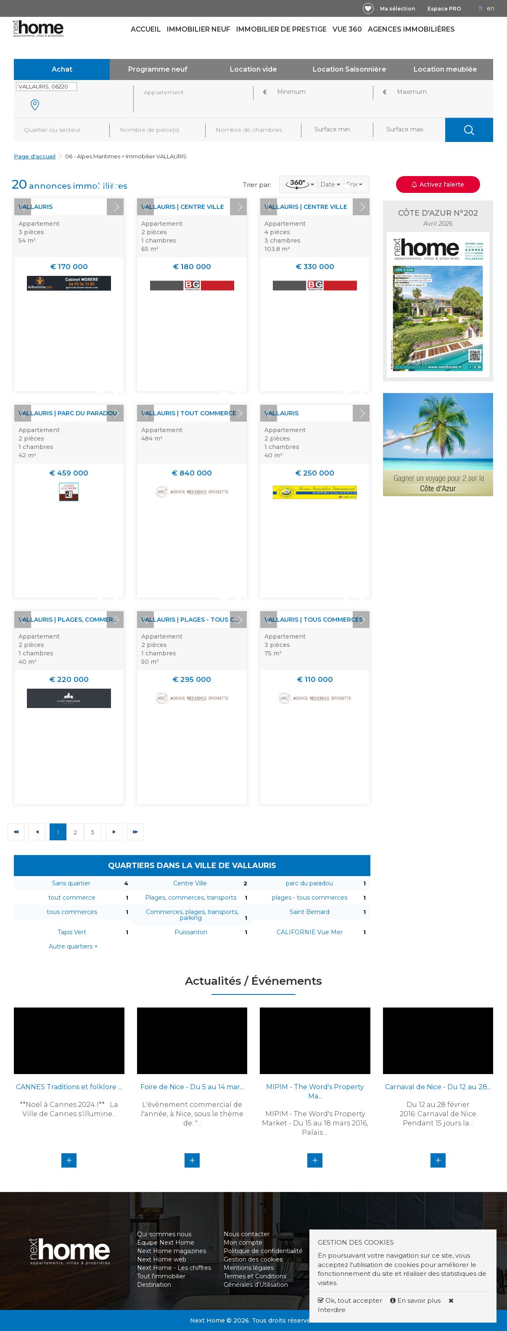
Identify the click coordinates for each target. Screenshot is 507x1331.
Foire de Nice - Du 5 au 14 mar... (192, 1087)
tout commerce (71, 897)
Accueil (146, 29)
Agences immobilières (411, 29)
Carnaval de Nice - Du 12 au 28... (438, 1087)
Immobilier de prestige (281, 29)
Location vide (253, 69)
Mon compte (243, 1242)
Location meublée (445, 69)
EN (490, 8)
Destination (154, 1284)
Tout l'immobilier (161, 1276)
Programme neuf (157, 69)
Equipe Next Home (165, 1242)
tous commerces (72, 912)
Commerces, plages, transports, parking (192, 915)
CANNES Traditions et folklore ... (69, 1087)
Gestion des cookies (253, 1259)
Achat (62, 69)
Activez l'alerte (438, 184)
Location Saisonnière (349, 69)
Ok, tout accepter (350, 1300)
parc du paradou (309, 883)
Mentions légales (249, 1268)
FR (481, 8)
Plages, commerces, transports (190, 897)
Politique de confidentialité (263, 1251)
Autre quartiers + (73, 946)
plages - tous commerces (309, 897)
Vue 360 (347, 29)
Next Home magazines (171, 1251)
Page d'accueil (34, 156)
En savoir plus (416, 1300)
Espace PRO (444, 8)
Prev (22, 206)
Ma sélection (397, 8)
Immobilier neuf (198, 29)
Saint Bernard (310, 912)
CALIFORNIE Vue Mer (310, 932)
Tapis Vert (72, 932)
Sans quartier (71, 883)
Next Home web (161, 1259)
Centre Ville (190, 883)
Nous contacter (246, 1234)
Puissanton (190, 932)
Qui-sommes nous (164, 1234)
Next (115, 206)
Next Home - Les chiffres (174, 1268)
